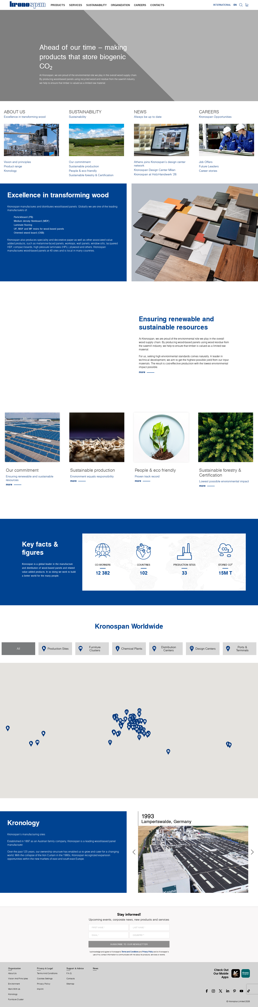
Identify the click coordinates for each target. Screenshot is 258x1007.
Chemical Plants (129, 649)
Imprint (40, 989)
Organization (14, 968)
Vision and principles (17, 162)
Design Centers (203, 649)
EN (235, 5)
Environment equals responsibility (92, 476)
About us (12, 973)
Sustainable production (84, 166)
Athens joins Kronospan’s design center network (159, 164)
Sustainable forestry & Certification (91, 175)
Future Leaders (209, 166)
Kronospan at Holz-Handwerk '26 (155, 174)
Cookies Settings (45, 978)
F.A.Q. (69, 973)
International (222, 5)
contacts (157, 5)
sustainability (96, 5)
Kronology (10, 171)
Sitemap (70, 984)
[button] (133, 728)
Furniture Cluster (16, 999)
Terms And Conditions (47, 973)
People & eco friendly (83, 171)
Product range (13, 166)
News (95, 968)
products (58, 5)
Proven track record (147, 476)
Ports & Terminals (237, 648)
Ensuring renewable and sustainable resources (29, 478)
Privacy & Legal (45, 968)
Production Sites (55, 649)
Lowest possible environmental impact (224, 481)
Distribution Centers (164, 648)
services (75, 5)
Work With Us (14, 989)
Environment (14, 984)
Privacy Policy (43, 984)
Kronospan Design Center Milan (154, 170)
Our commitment (80, 162)
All (18, 649)
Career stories (208, 171)
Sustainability (77, 117)
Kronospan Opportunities (215, 117)
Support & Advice (75, 968)
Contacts (70, 978)
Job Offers (206, 162)
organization (120, 5)
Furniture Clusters (90, 648)
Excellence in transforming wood (25, 117)
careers (140, 5)
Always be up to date (148, 117)
